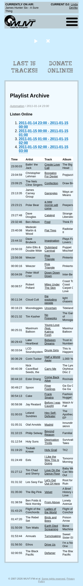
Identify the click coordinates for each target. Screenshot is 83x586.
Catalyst (49, 215)
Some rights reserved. (54, 578)
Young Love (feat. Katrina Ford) (51, 330)
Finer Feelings (49, 387)
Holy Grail (50, 450)
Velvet (48, 492)
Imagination (51, 240)
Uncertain (50, 308)
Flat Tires (50, 230)
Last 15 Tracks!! (24, 67)
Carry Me (50, 368)
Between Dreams (50, 341)
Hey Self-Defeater (50, 414)
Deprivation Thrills (51, 441)
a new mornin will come (51, 205)
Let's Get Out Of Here (52, 482)
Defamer (49, 553)
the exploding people (50, 300)
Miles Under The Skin (52, 286)
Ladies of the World (50, 510)
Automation (17, 106)
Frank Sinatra (49, 395)
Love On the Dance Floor (52, 472)
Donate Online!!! (60, 67)
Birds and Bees (50, 519)
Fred (47, 222)
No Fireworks (50, 316)
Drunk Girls (51, 350)
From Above (52, 502)
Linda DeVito (73, 6)
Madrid (48, 424)
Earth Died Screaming (51, 527)
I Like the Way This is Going (51, 460)
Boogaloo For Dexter (51, 174)
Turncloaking (52, 536)
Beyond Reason (49, 433)
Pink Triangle (49, 257)
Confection (51, 183)
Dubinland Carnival (50, 249)
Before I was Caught (52, 404)
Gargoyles (50, 193)
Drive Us (49, 544)
